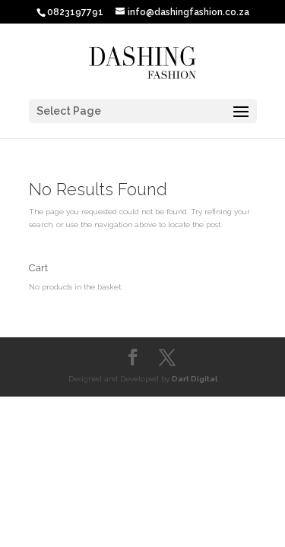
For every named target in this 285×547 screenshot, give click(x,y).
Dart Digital (194, 379)
